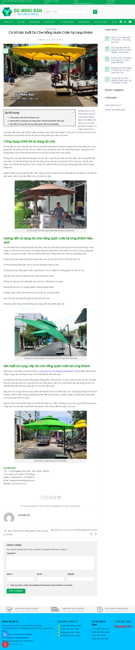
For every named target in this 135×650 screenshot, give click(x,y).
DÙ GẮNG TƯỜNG (67, 22)
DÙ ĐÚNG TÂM (34, 22)
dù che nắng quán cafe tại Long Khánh (86, 114)
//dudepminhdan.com (14, 644)
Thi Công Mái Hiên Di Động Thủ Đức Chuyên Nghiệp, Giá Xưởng (121, 50)
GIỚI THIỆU (21, 22)
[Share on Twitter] (46, 498)
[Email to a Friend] (51, 498)
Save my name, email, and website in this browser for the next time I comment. (41, 585)
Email (40, 574)
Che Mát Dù (60, 40)
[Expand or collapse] (72, 113)
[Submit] (95, 12)
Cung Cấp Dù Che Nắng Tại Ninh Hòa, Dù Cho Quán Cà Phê (121, 81)
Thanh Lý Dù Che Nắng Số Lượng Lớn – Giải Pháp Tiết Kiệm (121, 60)
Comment (11, 553)
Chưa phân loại (112, 105)
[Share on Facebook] (42, 498)
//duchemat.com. (19, 484)
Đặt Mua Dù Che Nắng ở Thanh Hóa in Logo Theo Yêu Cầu (121, 70)
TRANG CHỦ (8, 22)
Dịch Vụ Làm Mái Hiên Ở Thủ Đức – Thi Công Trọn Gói (121, 40)
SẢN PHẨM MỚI (84, 22)
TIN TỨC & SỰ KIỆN (100, 22)
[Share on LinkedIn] (59, 498)
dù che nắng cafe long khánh (69, 506)
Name (10, 574)
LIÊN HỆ (114, 22)
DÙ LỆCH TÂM (50, 22)
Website (71, 574)
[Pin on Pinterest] (55, 498)
